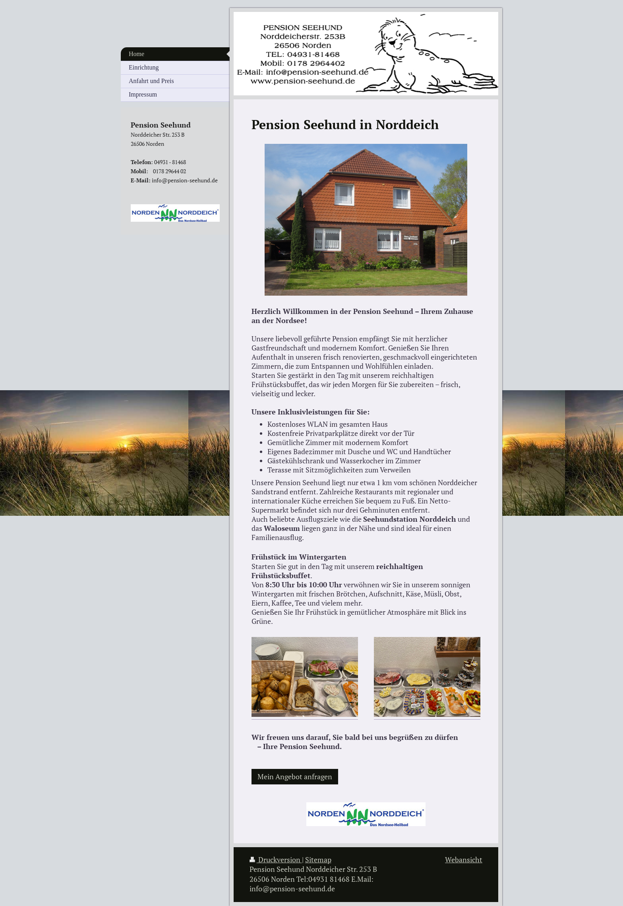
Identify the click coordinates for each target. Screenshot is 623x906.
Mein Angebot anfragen (294, 776)
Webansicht (463, 859)
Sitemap (318, 859)
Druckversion (276, 859)
